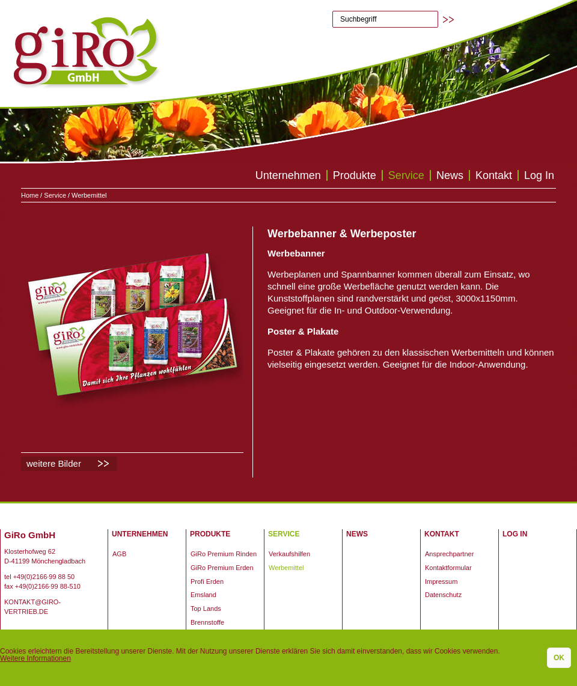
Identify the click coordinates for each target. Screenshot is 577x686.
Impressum (441, 587)
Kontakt (493, 175)
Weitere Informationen (35, 658)
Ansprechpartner (449, 559)
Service (406, 175)
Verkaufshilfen (289, 559)
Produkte (354, 175)
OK (559, 658)
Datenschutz (443, 600)
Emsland (203, 600)
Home (29, 195)
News (449, 175)
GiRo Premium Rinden (224, 559)
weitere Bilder (53, 463)
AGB (119, 559)
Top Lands (206, 614)
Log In (539, 175)
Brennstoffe (207, 628)
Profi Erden (207, 587)
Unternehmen (288, 175)
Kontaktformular (448, 573)
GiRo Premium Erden (222, 573)
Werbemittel (286, 573)
